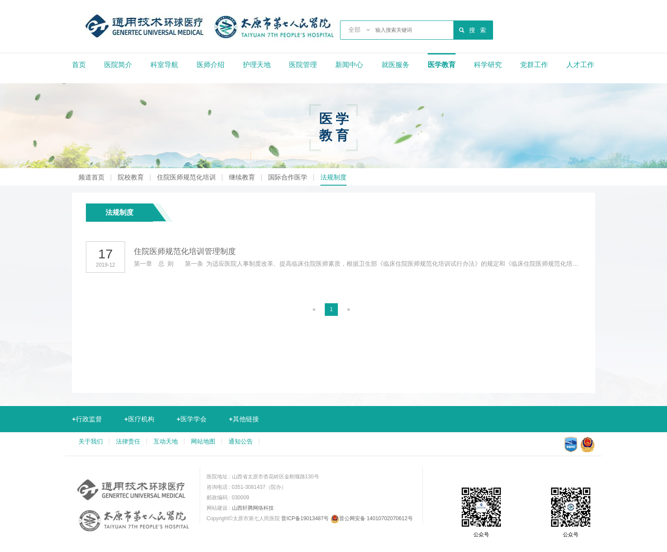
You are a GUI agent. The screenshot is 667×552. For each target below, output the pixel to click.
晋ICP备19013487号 (305, 518)
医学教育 (442, 64)
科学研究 (488, 64)
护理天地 (257, 64)
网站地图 (203, 441)
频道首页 (91, 177)
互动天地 (165, 441)
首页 (79, 64)
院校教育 (131, 177)
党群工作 (534, 64)
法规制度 (333, 177)
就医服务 (395, 64)
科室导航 (164, 64)
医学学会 (192, 419)
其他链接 (244, 419)
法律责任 (128, 441)
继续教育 (242, 177)
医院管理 (303, 64)
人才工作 (580, 64)
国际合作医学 (287, 177)
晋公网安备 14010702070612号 (371, 518)
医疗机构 (139, 419)
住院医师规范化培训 (186, 177)
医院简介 (118, 64)
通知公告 (240, 441)
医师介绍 (211, 64)
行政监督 (87, 419)
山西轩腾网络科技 (253, 508)
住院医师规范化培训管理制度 (185, 251)
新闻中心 (349, 64)
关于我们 (90, 441)
